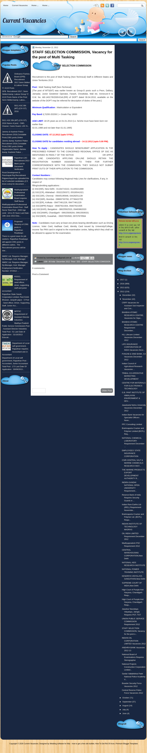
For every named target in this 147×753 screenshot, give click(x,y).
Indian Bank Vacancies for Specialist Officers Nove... (133, 418)
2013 (122, 287)
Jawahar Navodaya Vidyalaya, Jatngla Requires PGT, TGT (131, 612)
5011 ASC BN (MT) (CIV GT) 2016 (20, 108)
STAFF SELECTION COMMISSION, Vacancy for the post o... (133, 631)
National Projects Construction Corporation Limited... (133, 667)
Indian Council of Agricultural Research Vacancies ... (132, 366)
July (124, 709)
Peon (73, 261)
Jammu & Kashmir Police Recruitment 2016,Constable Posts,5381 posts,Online (14, 135)
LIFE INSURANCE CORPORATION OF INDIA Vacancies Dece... (133, 347)
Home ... (35, 5)
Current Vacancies (20, 5)
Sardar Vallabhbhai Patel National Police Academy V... (133, 677)
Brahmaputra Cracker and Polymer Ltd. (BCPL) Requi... (133, 517)
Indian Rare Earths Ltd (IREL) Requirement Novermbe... (131, 507)
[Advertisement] (72, 362)
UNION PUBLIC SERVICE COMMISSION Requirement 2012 (133, 622)
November (127, 299)
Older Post (107, 390)
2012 (122, 291)
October (126, 698)
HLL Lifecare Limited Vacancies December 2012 (132, 337)
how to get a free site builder (83, 744)
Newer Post (38, 390)
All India (52, 261)
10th (46, 261)
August (125, 705)
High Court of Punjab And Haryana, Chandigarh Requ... (132, 593)
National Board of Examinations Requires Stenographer (133, 657)
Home (5, 5)
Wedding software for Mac (60, 744)
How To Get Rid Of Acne (105, 744)
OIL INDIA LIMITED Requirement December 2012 (133, 536)
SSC (78, 261)
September (127, 702)
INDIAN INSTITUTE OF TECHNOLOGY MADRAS (132, 527)
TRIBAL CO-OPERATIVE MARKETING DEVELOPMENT (132, 376)
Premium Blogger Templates (127, 744)
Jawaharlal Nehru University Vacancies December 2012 (134, 408)
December (127, 295)
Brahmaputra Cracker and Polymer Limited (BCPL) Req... (133, 431)
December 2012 (63, 261)
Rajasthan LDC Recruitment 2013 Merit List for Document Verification (21, 163)
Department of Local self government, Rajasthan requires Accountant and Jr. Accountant (15, 349)
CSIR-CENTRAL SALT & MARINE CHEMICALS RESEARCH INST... (132, 463)
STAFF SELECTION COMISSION (96, 261)
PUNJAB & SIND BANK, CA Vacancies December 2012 (134, 357)
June (124, 713)
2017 (122, 280)
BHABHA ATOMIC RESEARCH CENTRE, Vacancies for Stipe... (133, 315)
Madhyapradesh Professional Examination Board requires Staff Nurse (21, 195)
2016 (122, 284)
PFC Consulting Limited (132, 424)
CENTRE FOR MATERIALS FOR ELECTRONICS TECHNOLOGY (134, 386)
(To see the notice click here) (89, 155)
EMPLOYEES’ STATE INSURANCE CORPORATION (131, 453)
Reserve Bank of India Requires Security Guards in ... (131, 498)
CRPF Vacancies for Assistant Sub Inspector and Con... (133, 306)
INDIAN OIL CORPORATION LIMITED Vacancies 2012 (134, 641)
